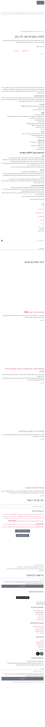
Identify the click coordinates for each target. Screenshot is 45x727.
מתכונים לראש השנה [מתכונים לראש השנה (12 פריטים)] (30, 521)
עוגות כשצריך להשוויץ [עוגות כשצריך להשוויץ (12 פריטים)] (27, 527)
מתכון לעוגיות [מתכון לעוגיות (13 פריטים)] (39, 521)
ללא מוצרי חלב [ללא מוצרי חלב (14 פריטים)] (27, 516)
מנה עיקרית (41, 216)
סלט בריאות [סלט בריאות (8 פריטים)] (31, 524)
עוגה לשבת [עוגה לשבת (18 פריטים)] (39, 527)
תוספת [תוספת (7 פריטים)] (3, 527)
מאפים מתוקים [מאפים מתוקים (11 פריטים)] (39, 518)
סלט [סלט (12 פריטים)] (35, 524)
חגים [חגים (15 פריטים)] (15, 514)
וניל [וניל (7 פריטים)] (17, 514)
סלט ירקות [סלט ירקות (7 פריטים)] (27, 524)
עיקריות (42, 220)
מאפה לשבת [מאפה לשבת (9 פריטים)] (16, 516)
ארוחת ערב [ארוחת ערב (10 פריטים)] (31, 514)
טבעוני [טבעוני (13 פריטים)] (12, 514)
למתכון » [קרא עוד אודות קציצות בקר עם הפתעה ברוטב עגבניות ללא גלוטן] (42, 383)
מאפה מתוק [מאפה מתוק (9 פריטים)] (5, 516)
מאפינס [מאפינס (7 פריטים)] (35, 518)
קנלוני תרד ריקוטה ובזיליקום (31, 431)
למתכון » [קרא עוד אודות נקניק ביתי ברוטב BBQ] (42, 320)
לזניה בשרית (41, 209)
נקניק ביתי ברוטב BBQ (34, 312)
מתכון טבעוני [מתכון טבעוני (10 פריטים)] (18, 518)
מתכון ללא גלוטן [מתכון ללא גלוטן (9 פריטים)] (12, 518)
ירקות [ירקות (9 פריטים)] (8, 514)
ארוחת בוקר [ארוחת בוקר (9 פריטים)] (36, 514)
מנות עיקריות (37, 31)
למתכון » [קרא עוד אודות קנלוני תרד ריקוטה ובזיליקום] (42, 439)
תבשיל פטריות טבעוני (34, 487)
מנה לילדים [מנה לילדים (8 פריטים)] (31, 518)
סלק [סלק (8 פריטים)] (24, 524)
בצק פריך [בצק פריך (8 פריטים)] (20, 514)
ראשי (43, 31)
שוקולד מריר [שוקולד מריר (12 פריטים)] (7, 527)
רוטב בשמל (41, 227)
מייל (42, 669)
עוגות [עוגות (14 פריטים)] (34, 527)
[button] (22, 13)
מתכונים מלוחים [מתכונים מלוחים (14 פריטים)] (20, 521)
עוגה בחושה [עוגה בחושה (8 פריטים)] (17, 524)
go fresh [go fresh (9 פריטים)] (41, 514)
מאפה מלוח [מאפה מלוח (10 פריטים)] (10, 516)
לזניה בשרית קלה (39, 213)
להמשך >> (40, 570)
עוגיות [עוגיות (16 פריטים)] (20, 527)
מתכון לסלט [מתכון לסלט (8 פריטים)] (6, 518)
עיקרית (42, 224)
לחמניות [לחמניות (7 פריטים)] (38, 516)
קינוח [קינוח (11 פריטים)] (16, 527)
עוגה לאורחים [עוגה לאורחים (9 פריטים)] (5, 524)
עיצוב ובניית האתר (39, 682)
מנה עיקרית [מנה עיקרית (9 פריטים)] (26, 518)
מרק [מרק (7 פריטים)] (22, 518)
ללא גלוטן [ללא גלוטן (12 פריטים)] (34, 516)
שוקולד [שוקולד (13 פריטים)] (13, 527)
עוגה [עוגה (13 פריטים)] (21, 524)
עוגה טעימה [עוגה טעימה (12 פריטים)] (12, 524)
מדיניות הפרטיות (12, 582)
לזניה (43, 205)
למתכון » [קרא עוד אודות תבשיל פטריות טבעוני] (42, 496)
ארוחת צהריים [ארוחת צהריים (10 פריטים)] (25, 514)
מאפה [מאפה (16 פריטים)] (21, 516)
